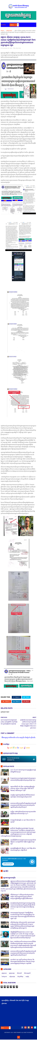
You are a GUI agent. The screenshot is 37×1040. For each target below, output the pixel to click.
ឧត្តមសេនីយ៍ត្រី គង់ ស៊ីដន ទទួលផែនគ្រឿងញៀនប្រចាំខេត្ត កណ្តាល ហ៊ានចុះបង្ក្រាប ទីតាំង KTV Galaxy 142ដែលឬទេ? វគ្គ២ (22, 789)
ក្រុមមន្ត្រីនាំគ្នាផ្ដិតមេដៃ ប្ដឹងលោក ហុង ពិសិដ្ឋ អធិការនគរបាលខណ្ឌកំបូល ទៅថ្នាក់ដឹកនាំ (23, 850)
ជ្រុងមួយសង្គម (9, 31)
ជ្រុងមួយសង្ (4, 974)
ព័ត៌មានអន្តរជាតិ (27, 974)
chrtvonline (17, 1033)
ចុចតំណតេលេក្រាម (8, 864)
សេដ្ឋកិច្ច (27, 977)
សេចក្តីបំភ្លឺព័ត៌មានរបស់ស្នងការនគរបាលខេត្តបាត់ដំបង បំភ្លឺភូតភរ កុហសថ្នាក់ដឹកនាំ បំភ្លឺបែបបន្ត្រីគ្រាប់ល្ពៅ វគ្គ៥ (23, 842)
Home (3, 25)
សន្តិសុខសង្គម (12, 977)
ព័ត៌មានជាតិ (19, 974)
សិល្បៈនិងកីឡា (20, 977)
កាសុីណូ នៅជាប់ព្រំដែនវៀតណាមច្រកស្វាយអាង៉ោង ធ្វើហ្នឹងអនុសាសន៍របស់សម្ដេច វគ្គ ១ (23, 813)
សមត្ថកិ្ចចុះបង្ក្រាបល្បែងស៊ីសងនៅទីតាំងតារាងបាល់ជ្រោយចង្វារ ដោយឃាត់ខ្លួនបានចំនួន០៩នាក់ (22, 796)
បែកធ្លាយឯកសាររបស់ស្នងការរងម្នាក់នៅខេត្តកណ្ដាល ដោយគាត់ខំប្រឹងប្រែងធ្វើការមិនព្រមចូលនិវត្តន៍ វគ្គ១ (23, 780)
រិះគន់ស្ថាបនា (4, 977)
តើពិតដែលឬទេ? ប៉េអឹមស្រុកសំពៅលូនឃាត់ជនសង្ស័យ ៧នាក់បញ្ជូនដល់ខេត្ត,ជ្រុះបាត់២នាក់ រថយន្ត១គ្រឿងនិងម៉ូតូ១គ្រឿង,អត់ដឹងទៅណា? (22, 897)
